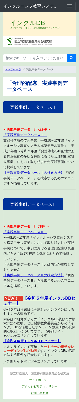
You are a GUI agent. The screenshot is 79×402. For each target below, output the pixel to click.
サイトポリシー (39, 380)
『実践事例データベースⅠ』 (25, 135)
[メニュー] (70, 6)
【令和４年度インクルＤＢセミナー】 (32, 341)
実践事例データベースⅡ (33, 204)
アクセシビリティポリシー (39, 386)
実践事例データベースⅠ (33, 107)
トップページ (13, 69)
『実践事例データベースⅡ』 (25, 232)
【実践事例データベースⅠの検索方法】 (33, 173)
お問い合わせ (39, 393)
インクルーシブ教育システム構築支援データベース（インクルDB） (31, 6)
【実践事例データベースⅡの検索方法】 (33, 275)
